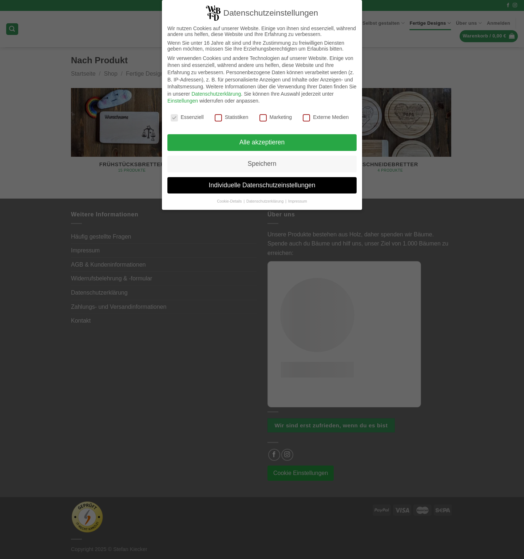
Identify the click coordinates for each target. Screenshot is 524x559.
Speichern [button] (262, 161)
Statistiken (232, 115)
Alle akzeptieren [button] (262, 140)
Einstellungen (182, 98)
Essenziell (187, 115)
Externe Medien (326, 115)
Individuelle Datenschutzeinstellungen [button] (262, 183)
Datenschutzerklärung (216, 92)
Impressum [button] (297, 199)
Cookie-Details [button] (230, 199)
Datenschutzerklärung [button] (265, 199)
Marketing (275, 115)
